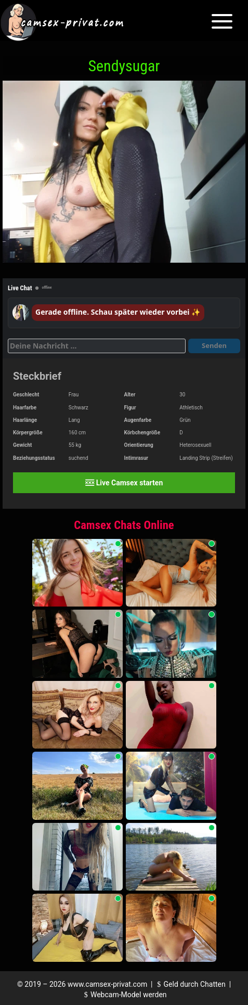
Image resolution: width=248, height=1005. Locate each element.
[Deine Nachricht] (97, 346)
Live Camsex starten (124, 483)
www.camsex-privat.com (107, 984)
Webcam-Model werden (123, 994)
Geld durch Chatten (190, 984)
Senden (214, 345)
